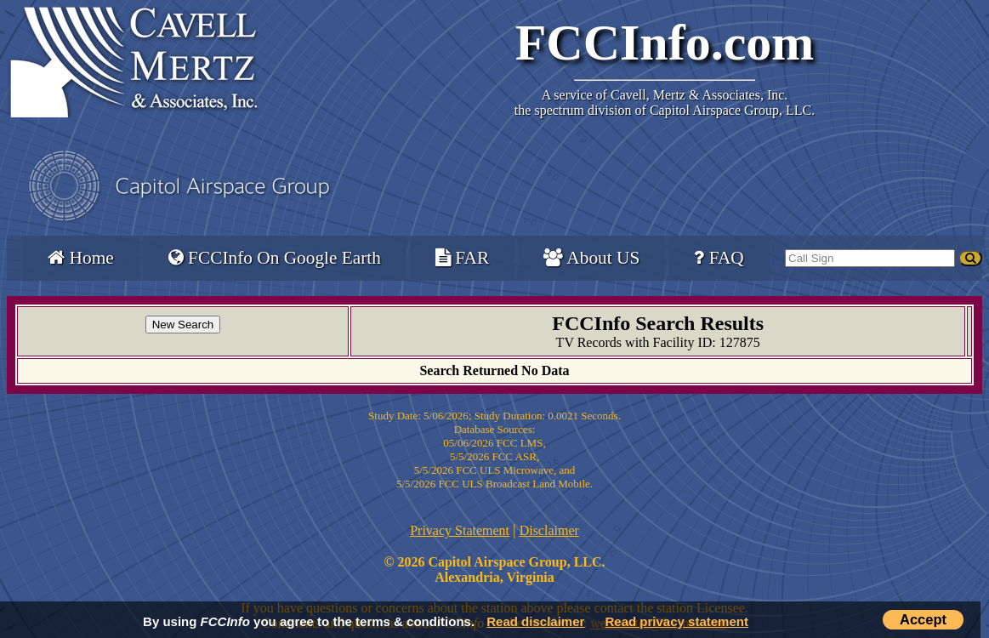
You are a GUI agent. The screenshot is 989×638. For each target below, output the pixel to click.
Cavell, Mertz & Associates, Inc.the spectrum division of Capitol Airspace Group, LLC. (664, 102)
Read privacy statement (676, 621)
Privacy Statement (459, 530)
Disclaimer (549, 530)
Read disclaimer (535, 621)
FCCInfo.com (665, 42)
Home (80, 258)
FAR (462, 258)
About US (591, 258)
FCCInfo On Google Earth (274, 258)
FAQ (718, 258)
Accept (923, 619)
